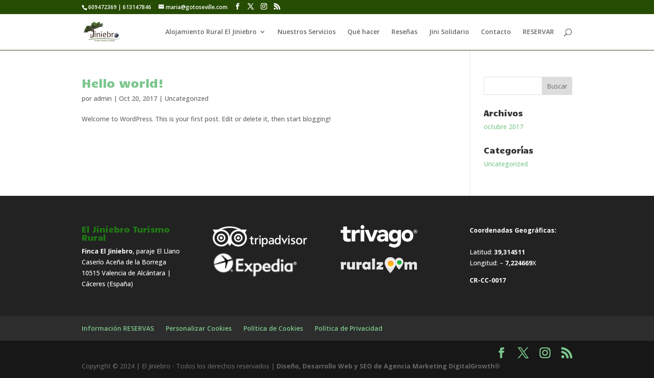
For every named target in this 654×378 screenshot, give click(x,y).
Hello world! (123, 82)
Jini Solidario (449, 32)
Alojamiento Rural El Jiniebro (211, 32)
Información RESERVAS (118, 328)
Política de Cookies (273, 328)
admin (103, 98)
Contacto (496, 32)
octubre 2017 (503, 126)
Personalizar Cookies (199, 328)
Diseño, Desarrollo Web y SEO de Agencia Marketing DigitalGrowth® (388, 366)
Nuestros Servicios (306, 32)
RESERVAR (538, 32)
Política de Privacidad (348, 328)
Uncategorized (186, 98)
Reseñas (404, 32)
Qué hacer (363, 32)
